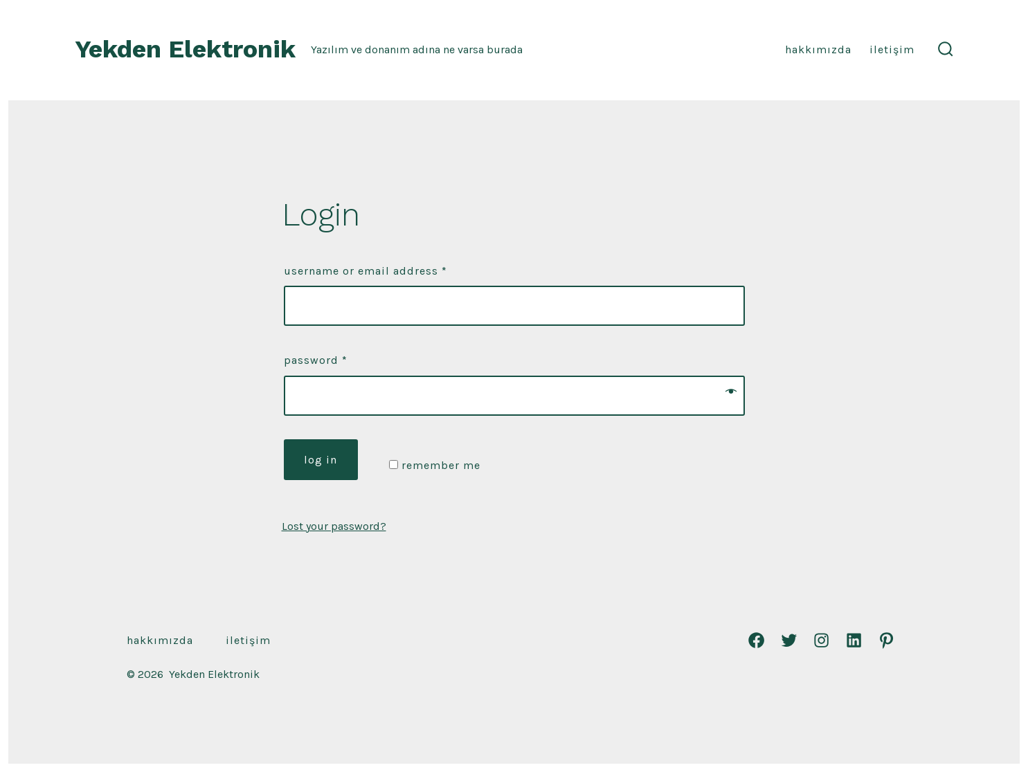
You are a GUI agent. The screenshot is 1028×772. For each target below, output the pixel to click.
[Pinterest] (886, 640)
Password (316, 360)
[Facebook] (756, 640)
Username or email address (365, 270)
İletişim (891, 49)
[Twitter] (789, 640)
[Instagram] (821, 640)
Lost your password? (334, 526)
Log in (320, 459)
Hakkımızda (818, 49)
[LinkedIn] (854, 640)
